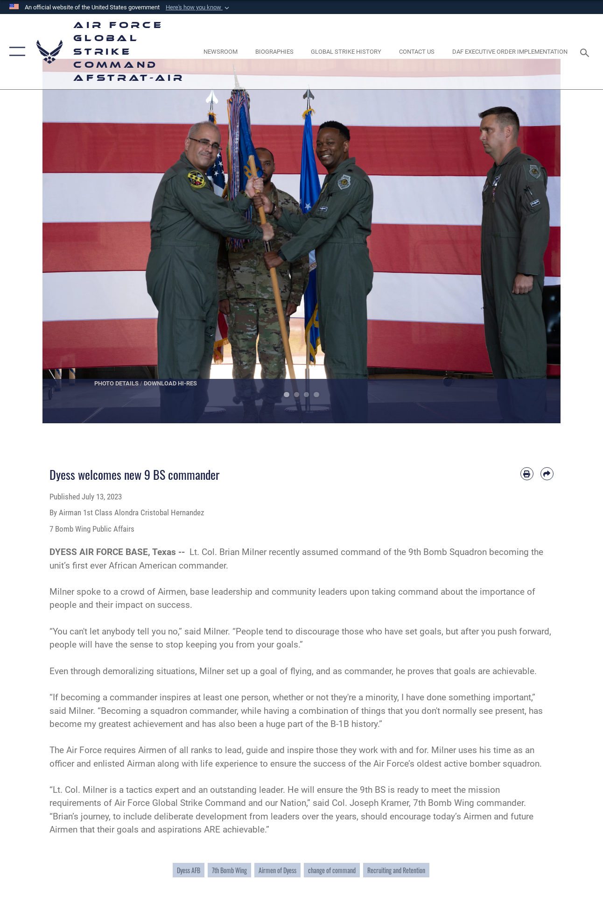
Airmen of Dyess (277, 870)
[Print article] (526, 473)
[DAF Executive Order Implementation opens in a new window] (510, 52)
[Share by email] (547, 473)
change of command (332, 870)
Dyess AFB (188, 870)
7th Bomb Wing (229, 870)
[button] (198, 7)
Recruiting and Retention (396, 870)
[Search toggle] (586, 52)
